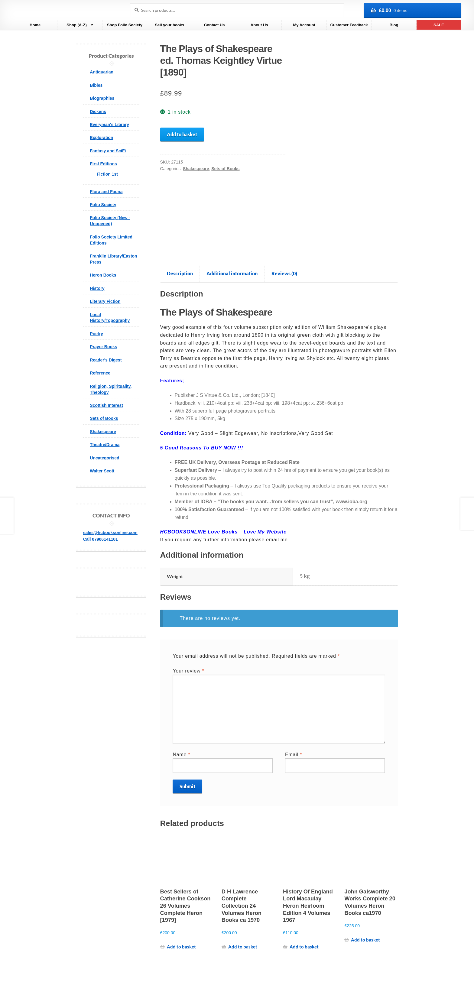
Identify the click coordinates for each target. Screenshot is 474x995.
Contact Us (214, 25)
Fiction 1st (107, 174)
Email (293, 754)
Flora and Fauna (106, 191)
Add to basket (182, 134)
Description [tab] (180, 273)
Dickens (98, 111)
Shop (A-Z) (76, 25)
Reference (100, 373)
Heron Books (103, 275)
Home (35, 25)
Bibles (96, 85)
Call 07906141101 (100, 539)
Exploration (101, 137)
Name (181, 754)
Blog (394, 25)
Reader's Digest (106, 360)
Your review (188, 670)
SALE (438, 25)
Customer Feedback (349, 25)
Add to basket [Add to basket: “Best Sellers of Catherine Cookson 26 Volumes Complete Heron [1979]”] (181, 946)
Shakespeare (196, 168)
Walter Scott (102, 470)
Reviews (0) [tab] (284, 273)
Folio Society (103, 204)
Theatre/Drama (104, 444)
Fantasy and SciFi (108, 150)
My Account (304, 25)
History (97, 288)
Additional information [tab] (232, 273)
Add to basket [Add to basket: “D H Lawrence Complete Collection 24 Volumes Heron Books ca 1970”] (242, 946)
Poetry (96, 333)
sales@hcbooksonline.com (110, 532)
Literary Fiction (105, 301)
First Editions (103, 163)
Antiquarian (101, 72)
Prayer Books (103, 346)
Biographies (102, 98)
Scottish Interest (106, 405)
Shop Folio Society (124, 25)
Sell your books (169, 25)
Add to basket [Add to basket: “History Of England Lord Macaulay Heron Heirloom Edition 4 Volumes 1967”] (304, 946)
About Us (259, 25)
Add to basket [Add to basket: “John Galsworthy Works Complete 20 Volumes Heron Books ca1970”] (365, 939)
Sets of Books (225, 168)
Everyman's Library (109, 124)
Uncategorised (104, 457)
